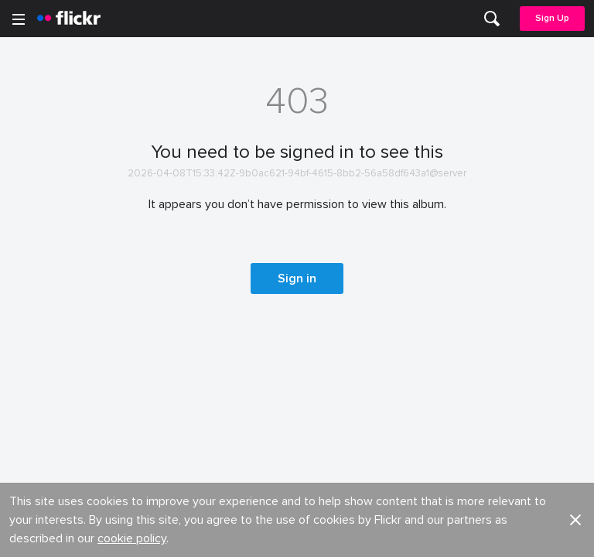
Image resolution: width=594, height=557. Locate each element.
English (34, 288)
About (31, 174)
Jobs (311, 174)
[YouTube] (297, 534)
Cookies (319, 230)
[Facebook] (238, 534)
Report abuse (332, 259)
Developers (46, 230)
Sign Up (552, 18)
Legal (30, 338)
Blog (28, 202)
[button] (575, 110)
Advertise (322, 202)
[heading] (69, 18)
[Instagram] (355, 534)
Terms (31, 362)
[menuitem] (492, 18)
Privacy (316, 338)
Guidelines (43, 259)
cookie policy (131, 128)
